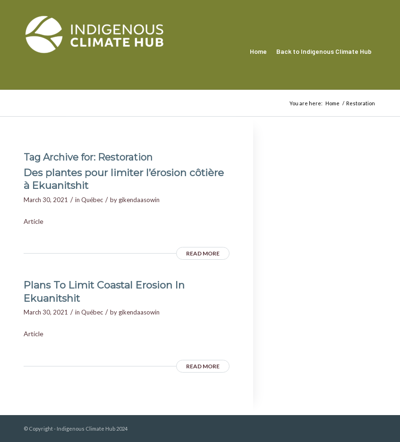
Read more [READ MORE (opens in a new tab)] (203, 253)
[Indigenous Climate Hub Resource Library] (94, 51)
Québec (92, 200)
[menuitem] (258, 51)
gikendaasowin (139, 200)
